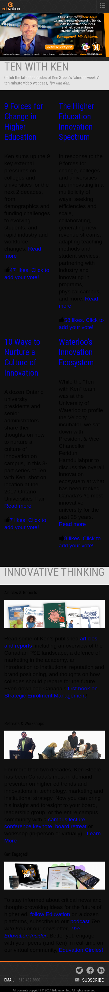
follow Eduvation (50, 914)
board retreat (70, 826)
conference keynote (28, 826)
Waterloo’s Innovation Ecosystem (76, 352)
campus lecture (66, 819)
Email (9, 980)
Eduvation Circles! (81, 950)
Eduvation (23, 7)
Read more (17, 506)
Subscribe (89, 980)
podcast (80, 921)
